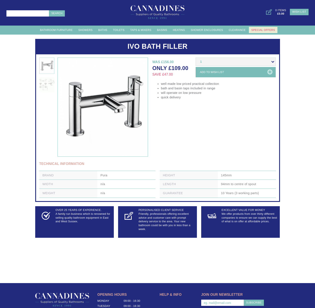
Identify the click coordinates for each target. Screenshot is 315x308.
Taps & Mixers (140, 30)
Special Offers (263, 30)
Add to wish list (212, 72)
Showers (85, 30)
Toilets (119, 30)
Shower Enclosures (207, 30)
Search (56, 13)
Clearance (237, 30)
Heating (179, 30)
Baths (102, 30)
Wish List (299, 11)
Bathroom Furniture (56, 30)
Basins (162, 30)
